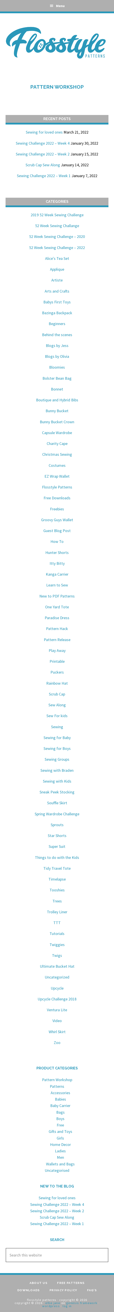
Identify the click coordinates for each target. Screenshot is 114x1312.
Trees (57, 901)
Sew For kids (57, 715)
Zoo (57, 1042)
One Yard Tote (57, 606)
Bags (60, 1112)
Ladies (60, 1150)
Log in (67, 1306)
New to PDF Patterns (57, 596)
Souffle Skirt (57, 802)
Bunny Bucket (57, 410)
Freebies (57, 508)
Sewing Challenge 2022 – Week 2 (43, 154)
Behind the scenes (57, 334)
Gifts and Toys (60, 1131)
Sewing (57, 726)
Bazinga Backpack (57, 312)
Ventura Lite (57, 1009)
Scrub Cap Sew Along (43, 164)
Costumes (57, 465)
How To (57, 541)
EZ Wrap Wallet (57, 476)
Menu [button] (60, 6)
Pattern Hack (57, 628)
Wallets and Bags (60, 1163)
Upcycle (57, 988)
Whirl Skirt (57, 1031)
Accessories (60, 1092)
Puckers (57, 672)
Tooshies (57, 890)
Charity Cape (57, 443)
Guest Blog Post (57, 530)
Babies (60, 1099)
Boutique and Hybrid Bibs (57, 399)
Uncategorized (57, 977)
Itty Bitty (57, 563)
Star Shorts (57, 835)
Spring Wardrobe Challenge (57, 813)
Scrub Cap (57, 694)
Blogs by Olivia (57, 356)
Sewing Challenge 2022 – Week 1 (44, 175)
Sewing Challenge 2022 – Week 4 (43, 143)
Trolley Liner (57, 911)
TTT (57, 922)
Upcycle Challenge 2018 (57, 999)
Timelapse (57, 879)
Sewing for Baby (57, 737)
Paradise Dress (57, 617)
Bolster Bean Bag (57, 378)
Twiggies (57, 944)
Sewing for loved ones (44, 132)
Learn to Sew (57, 585)
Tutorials (57, 933)
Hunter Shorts (57, 552)
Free (60, 1125)
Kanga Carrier (57, 574)
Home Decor (60, 1144)
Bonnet (57, 389)
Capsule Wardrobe (57, 432)
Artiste (57, 280)
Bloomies (57, 367)
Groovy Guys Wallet (57, 519)
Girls (60, 1138)
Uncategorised (57, 1170)
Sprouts (57, 824)
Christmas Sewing (57, 454)
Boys (60, 1118)
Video (57, 1020)
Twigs (57, 955)
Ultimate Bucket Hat (57, 966)
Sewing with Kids (57, 781)
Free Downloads (57, 497)
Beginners (57, 323)
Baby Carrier (60, 1105)
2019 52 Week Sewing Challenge (57, 214)
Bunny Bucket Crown (57, 421)
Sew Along (57, 704)
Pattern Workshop (57, 87)
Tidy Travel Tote (57, 868)
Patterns (57, 1086)
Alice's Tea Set (57, 258)
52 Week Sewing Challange (57, 225)
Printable (57, 661)
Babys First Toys (57, 302)
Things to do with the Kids (57, 857)
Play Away (57, 650)
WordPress (51, 1306)
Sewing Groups (57, 759)
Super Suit (57, 846)
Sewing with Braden (57, 770)
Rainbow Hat (57, 683)
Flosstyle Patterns (57, 487)
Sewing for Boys (57, 748)
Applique (57, 269)
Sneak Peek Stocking (57, 792)
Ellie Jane (52, 1303)
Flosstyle (57, 42)
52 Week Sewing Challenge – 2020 (57, 236)
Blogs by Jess (57, 345)
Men (60, 1157)
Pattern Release (57, 639)
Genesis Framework (82, 1303)
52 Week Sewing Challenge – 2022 (57, 247)
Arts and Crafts (57, 291)
